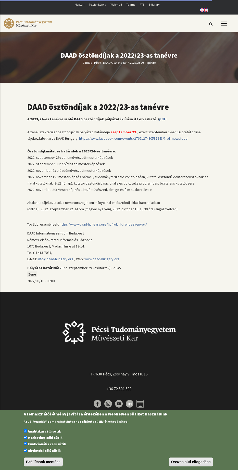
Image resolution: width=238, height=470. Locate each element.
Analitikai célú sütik (44, 431)
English (202, 10)
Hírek (97, 62)
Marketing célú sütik (45, 437)
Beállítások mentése (43, 462)
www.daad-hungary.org (102, 259)
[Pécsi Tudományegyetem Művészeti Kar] (28, 28)
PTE (142, 4)
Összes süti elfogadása (191, 462)
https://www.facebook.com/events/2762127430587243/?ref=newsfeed (133, 138)
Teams (130, 4)
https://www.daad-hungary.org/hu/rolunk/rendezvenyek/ (103, 224)
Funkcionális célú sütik (47, 444)
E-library (154, 4)
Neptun (79, 4)
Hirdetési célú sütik (44, 450)
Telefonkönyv (97, 4)
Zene (32, 274)
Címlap (87, 62)
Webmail (116, 4)
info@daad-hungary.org (55, 259)
